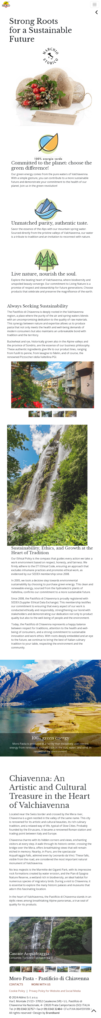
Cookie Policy (17, 991)
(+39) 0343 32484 (51, 1009)
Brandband (52, 1013)
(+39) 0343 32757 (24, 1009)
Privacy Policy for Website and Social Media (55, 991)
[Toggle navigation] (94, 4)
